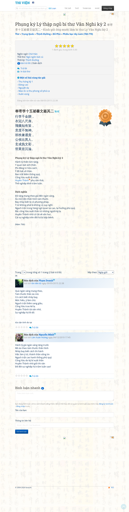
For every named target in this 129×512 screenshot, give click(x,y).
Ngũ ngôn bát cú (34, 54)
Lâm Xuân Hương (39, 372)
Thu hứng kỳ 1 (26, 79)
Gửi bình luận (22, 467)
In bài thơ (25, 68)
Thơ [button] (77, 8)
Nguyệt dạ (24, 85)
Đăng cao (23, 82)
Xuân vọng (24, 91)
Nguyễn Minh (47, 369)
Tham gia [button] (87, 8)
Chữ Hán (33, 51)
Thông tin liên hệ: (23, 456)
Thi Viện (22, 3)
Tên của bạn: (21, 445)
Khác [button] (97, 8)
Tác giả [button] (68, 8)
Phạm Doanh (47, 315)
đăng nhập (20, 442)
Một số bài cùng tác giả (31, 75)
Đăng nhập (107, 8)
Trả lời (24, 65)
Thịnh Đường (32, 57)
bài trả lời (23, 60)
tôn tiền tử (31, 98)
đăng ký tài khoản (106, 439)
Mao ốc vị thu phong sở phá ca (34, 88)
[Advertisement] (29, 485)
